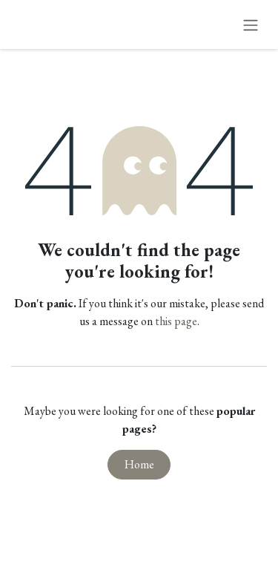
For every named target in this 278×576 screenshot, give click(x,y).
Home (139, 464)
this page (176, 321)
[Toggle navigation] (250, 24)
